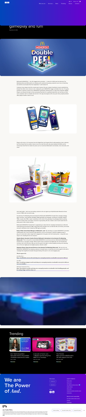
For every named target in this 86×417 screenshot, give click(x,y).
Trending (63, 3)
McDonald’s (12, 57)
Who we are (42, 3)
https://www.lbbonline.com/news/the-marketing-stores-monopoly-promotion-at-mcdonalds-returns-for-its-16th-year (42, 301)
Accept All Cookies (77, 410)
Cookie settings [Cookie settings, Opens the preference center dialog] (56, 410)
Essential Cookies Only (66, 410)
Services (50, 3)
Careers (77, 3)
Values (70, 3)
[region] (43, 410)
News (18, 57)
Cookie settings (70, 386)
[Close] (84, 410)
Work (56, 3)
